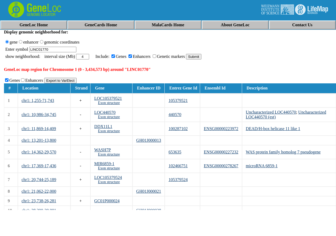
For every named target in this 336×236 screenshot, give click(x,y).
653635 (174, 152)
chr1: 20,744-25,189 (39, 179)
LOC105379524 (108, 177)
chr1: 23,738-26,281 (39, 201)
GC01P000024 (106, 201)
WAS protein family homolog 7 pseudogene (283, 152)
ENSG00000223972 (221, 128)
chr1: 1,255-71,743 (38, 100)
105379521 (178, 100)
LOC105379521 (108, 98)
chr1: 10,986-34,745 (39, 114)
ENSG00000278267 (221, 166)
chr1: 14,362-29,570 (39, 152)
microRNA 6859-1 (262, 166)
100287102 (178, 128)
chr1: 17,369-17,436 (39, 166)
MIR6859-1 (104, 163)
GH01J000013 (148, 140)
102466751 (178, 166)
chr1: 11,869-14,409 (39, 128)
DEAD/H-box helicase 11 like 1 (273, 128)
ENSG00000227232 (221, 152)
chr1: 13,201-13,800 (39, 140)
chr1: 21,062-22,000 (39, 191)
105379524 (178, 179)
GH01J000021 (148, 191)
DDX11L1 (103, 126)
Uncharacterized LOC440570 (271, 112)
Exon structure (109, 103)
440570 (174, 114)
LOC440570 (104, 112)
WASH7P (102, 150)
